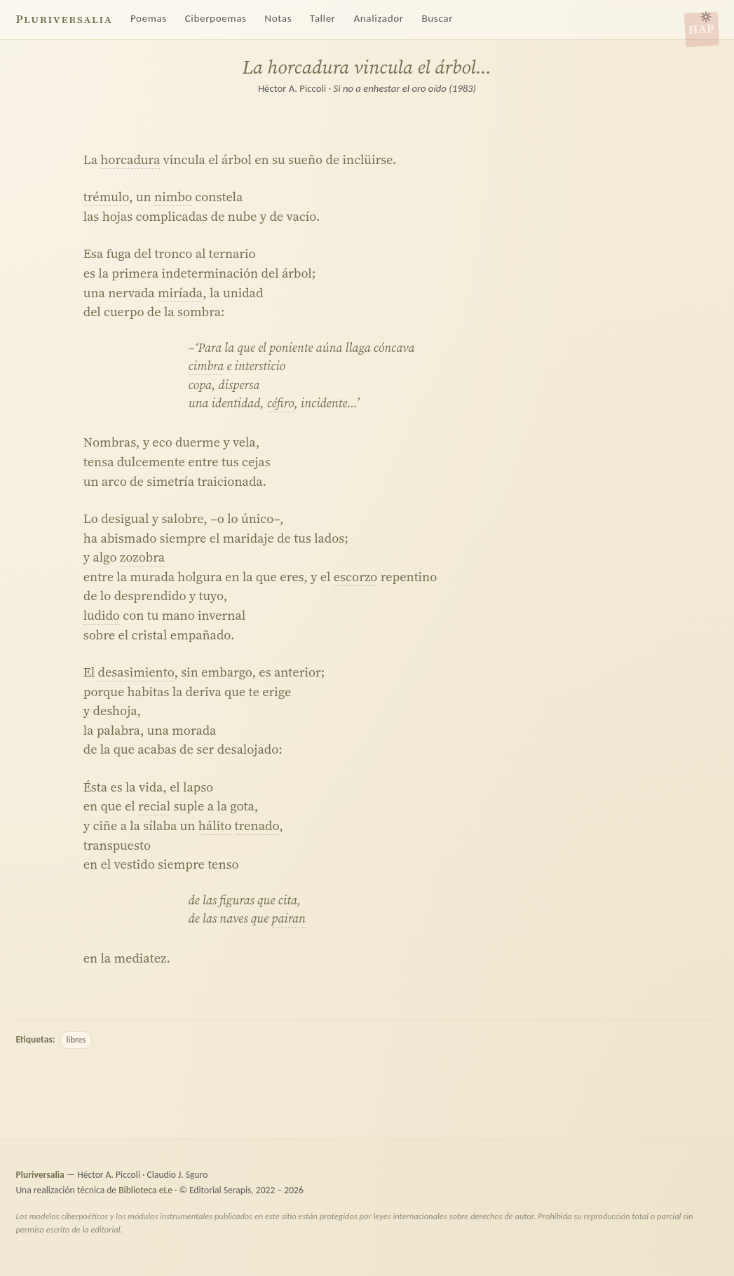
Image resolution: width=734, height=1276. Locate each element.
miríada (180, 292)
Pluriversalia (63, 19)
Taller (323, 18)
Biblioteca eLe (145, 1190)
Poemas (148, 18)
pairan (289, 918)
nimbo (173, 196)
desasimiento (136, 672)
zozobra (142, 557)
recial (154, 806)
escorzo (356, 576)
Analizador (378, 18)
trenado (257, 825)
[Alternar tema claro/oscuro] (706, 17)
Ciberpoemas (216, 18)
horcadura (130, 159)
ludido (101, 615)
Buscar (437, 18)
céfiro (280, 403)
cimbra (206, 366)
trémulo (106, 196)
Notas (278, 18)
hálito (214, 825)
